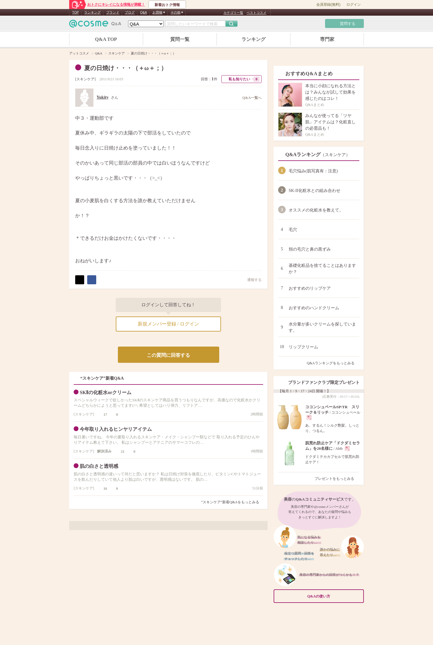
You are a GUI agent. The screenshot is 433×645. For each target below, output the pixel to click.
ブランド (112, 12)
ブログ (130, 12)
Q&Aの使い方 (333, 596)
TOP (75, 12)
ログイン (353, 4)
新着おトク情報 (167, 5)
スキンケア (85, 79)
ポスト (79, 279)
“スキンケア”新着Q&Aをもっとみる (230, 502)
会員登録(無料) (328, 4)
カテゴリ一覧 (233, 12)
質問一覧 (179, 39)
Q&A (143, 12)
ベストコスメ (256, 12)
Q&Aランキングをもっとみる (333, 363)
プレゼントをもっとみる (337, 479)
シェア (91, 279)
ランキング (92, 12)
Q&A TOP (106, 39)
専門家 (327, 39)
